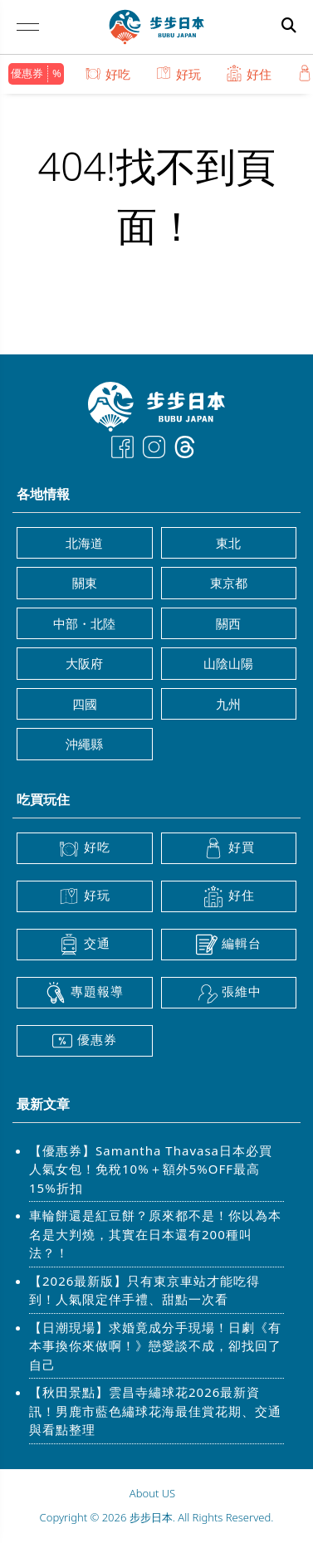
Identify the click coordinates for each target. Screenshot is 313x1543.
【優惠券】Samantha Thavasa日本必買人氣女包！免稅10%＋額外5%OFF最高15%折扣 (150, 1169)
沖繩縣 (84, 743)
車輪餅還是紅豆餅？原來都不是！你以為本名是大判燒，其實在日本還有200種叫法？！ (155, 1234)
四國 (84, 704)
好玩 (178, 73)
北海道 (84, 543)
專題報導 (84, 992)
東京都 (228, 582)
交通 (84, 944)
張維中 (229, 992)
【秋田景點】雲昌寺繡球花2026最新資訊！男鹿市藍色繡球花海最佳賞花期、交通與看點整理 (155, 1411)
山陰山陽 (228, 663)
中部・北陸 (84, 623)
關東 (84, 582)
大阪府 (84, 663)
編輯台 (229, 944)
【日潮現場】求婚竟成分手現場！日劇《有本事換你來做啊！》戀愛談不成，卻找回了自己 (155, 1346)
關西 (228, 623)
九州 (228, 704)
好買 (229, 848)
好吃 (107, 73)
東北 (228, 543)
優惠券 (27, 73)
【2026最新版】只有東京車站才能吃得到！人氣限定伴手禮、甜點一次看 (144, 1290)
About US (152, 1493)
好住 (248, 73)
